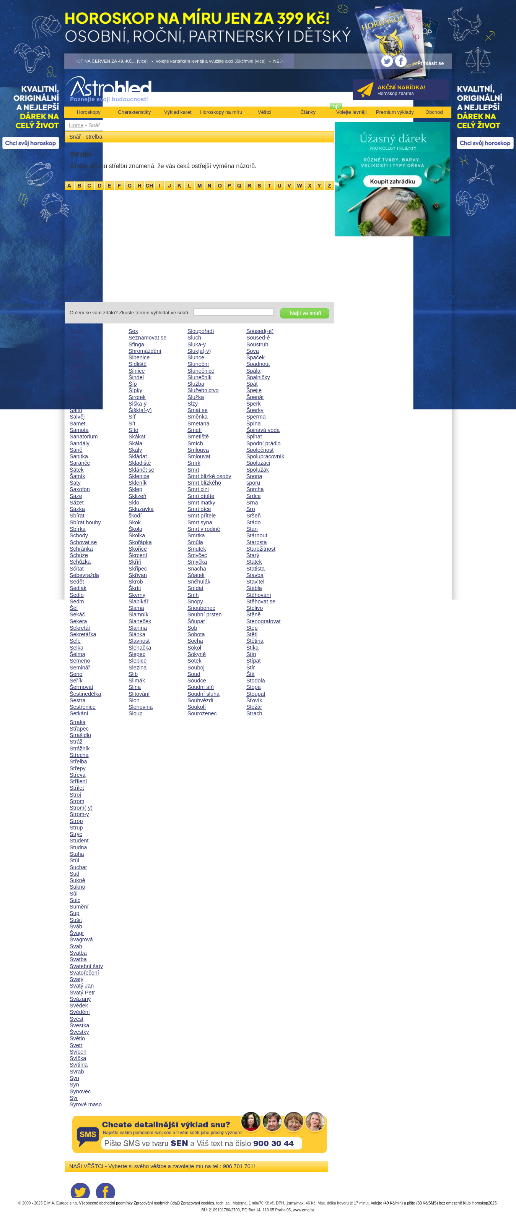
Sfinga (136, 344)
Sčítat (77, 569)
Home (76, 125)
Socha (195, 641)
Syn (74, 1078)
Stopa (253, 687)
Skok (135, 522)
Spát (252, 384)
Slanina (138, 628)
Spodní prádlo (263, 443)
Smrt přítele (201, 515)
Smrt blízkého (204, 483)
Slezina (137, 667)
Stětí (252, 634)
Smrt (193, 470)
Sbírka (78, 529)
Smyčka (197, 562)
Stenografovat (263, 621)
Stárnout (256, 535)
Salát (76, 390)
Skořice (138, 549)
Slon (134, 700)
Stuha (77, 854)
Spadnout (258, 364)
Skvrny (137, 595)
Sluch (194, 338)
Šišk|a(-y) (140, 410)
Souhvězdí (200, 700)
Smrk (193, 463)
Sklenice (139, 476)
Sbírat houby (85, 522)
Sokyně (196, 654)
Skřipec (138, 569)
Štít (250, 674)
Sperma (255, 417)
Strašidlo (80, 735)
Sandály (80, 443)
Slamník (138, 614)
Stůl (74, 860)
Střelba (78, 761)
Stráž (76, 742)
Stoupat (255, 694)
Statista (255, 569)
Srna (252, 503)
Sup (75, 913)
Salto (76, 410)
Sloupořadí (200, 331)
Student (79, 840)
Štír (250, 667)
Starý (252, 555)
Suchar (78, 867)
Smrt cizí (198, 489)
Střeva (78, 775)
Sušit (76, 920)
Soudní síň (200, 687)
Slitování (139, 694)
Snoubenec (201, 608)
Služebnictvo (203, 390)
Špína (253, 423)
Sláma (136, 608)
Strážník (80, 748)
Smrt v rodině (203, 529)
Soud (193, 674)
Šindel (136, 377)
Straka (78, 722)
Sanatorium (84, 436)
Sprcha (255, 489)
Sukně (77, 880)
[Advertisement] (199, 244)
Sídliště (137, 364)
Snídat (195, 588)
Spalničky (258, 377)
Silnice (137, 371)
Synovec (80, 1091)
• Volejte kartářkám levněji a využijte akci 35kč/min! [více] (208, 60)
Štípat (253, 661)
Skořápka (140, 542)
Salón (77, 404)
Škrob (136, 582)
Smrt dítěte (200, 496)
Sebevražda (84, 575)
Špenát (255, 397)
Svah (76, 946)
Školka (137, 535)
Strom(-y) (81, 808)
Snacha (196, 569)
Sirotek (137, 397)
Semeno (80, 661)
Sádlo (77, 344)
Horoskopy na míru (221, 112)
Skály (135, 450)
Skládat (138, 456)
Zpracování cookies (197, 1203)
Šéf (74, 608)
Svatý (76, 979)
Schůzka (80, 562)
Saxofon (80, 489)
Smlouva (198, 450)
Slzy (192, 404)
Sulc (75, 900)
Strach (254, 713)
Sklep (135, 489)
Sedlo (77, 595)
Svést (76, 1019)
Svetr (76, 1045)
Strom (77, 801)
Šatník (77, 476)
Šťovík (254, 700)
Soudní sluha (203, 694)
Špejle (254, 390)
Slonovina (141, 707)
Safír (75, 357)
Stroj (75, 795)
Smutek (196, 549)
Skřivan (138, 575)
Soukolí (196, 707)
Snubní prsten (204, 614)
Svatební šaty (86, 966)
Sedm (77, 601)
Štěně (253, 614)
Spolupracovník (265, 456)
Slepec (137, 654)
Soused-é (258, 338)
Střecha (79, 755)
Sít (132, 423)
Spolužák (257, 470)
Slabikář (138, 601)
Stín (251, 654)
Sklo (134, 503)
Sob (192, 628)
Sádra (77, 351)
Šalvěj (77, 417)
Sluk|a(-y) (199, 351)
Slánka (137, 634)
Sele (75, 641)
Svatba (78, 953)
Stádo (253, 522)
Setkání (79, 713)
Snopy (195, 601)
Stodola (255, 680)
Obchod (434, 112)
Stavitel (255, 582)
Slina (135, 687)
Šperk (253, 404)
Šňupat (196, 621)
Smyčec (197, 555)
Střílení (78, 781)
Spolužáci (258, 463)
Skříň (135, 562)
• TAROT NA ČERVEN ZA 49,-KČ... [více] (106, 60)
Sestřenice (83, 707)
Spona (254, 476)
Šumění (79, 907)
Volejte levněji (351, 112)
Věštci (264, 112)
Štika (252, 648)
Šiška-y (137, 404)
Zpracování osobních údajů (156, 1203)
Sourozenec (202, 713)
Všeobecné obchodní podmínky (106, 1203)
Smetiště (198, 436)
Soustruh (257, 344)
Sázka (77, 509)
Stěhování (258, 595)
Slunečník (199, 377)
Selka (76, 648)
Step (252, 628)
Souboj (196, 667)
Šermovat (81, 687)
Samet (78, 423)
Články (308, 112)
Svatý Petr (82, 992)
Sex (133, 331)
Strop (76, 821)
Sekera (78, 621)
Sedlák (78, 588)
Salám (77, 377)
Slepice (137, 661)
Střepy (78, 768)
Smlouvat (198, 456)
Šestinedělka (85, 694)
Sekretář (80, 628)
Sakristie (80, 364)
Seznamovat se (147, 338)
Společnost (259, 450)
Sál (74, 371)
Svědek (79, 1005)
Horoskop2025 (484, 1203)
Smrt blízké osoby (209, 476)
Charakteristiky (134, 112)
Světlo (77, 1038)
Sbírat (77, 515)
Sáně (76, 450)
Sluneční (198, 364)
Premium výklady (395, 112)
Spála (253, 371)
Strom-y (79, 814)
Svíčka (78, 1058)
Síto (133, 430)
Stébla (254, 588)
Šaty (75, 483)
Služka (195, 397)
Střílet (77, 788)
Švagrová (81, 939)
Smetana (198, 423)
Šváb (76, 926)
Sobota (196, 634)
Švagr (77, 933)
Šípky (135, 390)
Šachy (77, 331)
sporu (253, 483)
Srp (250, 509)
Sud (75, 874)
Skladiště (140, 463)
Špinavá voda (263, 430)
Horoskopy (89, 112)
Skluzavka (141, 509)
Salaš (76, 384)
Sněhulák (198, 582)
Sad (75, 338)
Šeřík (76, 680)
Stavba (255, 575)
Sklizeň (137, 496)
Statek (254, 562)
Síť (132, 417)
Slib (133, 674)
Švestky (79, 1032)
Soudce (196, 680)
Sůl (74, 894)
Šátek (77, 470)
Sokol (194, 648)
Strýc (76, 834)
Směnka (197, 417)
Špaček (255, 357)
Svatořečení (84, 973)
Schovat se (83, 542)
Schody (79, 535)
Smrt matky (201, 503)
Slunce (195, 357)
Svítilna (79, 1065)
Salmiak (79, 397)
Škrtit (135, 588)
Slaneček (140, 621)
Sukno (77, 887)
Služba (195, 384)
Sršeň (253, 515)
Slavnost (139, 641)
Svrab (77, 1072)
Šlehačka (140, 648)
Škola (135, 529)
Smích (195, 443)
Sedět (77, 582)
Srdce (253, 496)
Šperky (255, 410)
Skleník (137, 483)
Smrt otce (199, 509)
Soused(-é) (259, 331)
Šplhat (254, 436)
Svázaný (80, 999)
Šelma (77, 654)
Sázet (77, 503)
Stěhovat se (260, 601)
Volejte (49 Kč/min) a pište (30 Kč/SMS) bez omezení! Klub (420, 1203)
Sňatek (196, 575)
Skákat (137, 436)
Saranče (80, 463)
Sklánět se (141, 470)
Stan (252, 529)
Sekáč (77, 614)
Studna (78, 847)
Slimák (137, 680)
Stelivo (254, 608)
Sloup (136, 713)
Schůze (79, 555)
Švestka (79, 1025)
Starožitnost (260, 549)
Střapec (79, 729)
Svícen (78, 1052)
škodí (135, 515)
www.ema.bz (304, 1210)
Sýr (74, 1098)
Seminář (80, 667)
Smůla (195, 542)
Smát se (197, 410)
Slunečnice (200, 371)
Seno (76, 674)
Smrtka (196, 535)
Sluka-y (196, 344)
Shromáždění (145, 351)
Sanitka (79, 456)
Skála (135, 443)
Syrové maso (86, 1104)
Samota (79, 430)
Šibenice (139, 357)
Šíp (133, 384)
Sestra (78, 700)
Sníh (193, 595)
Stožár (254, 707)
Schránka (81, 549)
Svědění (80, 1012)
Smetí (194, 430)
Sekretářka (83, 634)
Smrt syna (199, 522)
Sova (252, 351)
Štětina (255, 641)
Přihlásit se (430, 63)
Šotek (194, 661)
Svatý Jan (82, 986)
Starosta (256, 542)
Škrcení (138, 555)
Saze (76, 496)
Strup (76, 828)
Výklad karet (178, 112)
